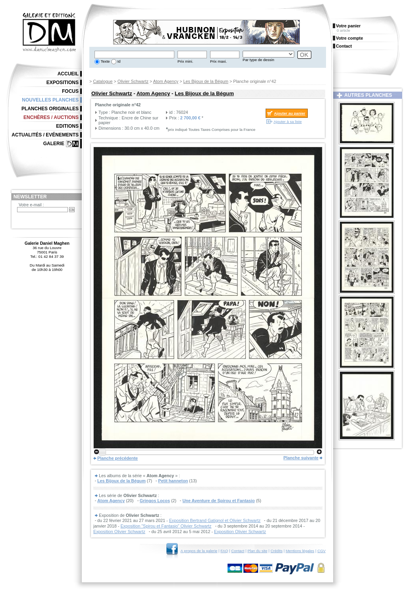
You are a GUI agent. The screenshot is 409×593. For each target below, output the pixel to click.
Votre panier (348, 25)
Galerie (53, 143)
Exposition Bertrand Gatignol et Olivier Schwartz (214, 520)
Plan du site (257, 551)
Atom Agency (166, 81)
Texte (105, 61)
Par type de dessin (258, 60)
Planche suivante (301, 457)
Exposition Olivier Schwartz (119, 531)
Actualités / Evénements (45, 135)
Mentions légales (300, 551)
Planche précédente (117, 458)
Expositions (62, 82)
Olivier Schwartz (133, 81)
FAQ (224, 551)
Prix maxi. (218, 61)
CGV (321, 551)
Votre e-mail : (31, 204)
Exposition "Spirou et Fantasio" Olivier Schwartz (165, 526)
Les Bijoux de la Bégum (205, 81)
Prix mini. (185, 61)
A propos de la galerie (199, 551)
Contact (237, 551)
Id (118, 61)
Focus (70, 91)
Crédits (276, 551)
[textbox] (134, 54)
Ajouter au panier (289, 113)
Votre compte (349, 38)
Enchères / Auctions (51, 117)
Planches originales (50, 108)
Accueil (68, 74)
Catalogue (102, 81)
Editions (67, 126)
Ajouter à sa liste (288, 121)
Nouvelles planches (50, 100)
